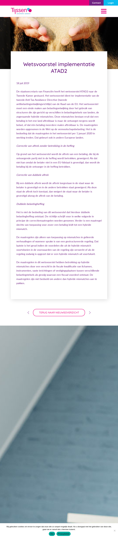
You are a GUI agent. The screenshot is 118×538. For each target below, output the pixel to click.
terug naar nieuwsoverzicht (59, 312)
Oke (52, 534)
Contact (96, 2)
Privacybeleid (63, 534)
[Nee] (114, 530)
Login (111, 2)
